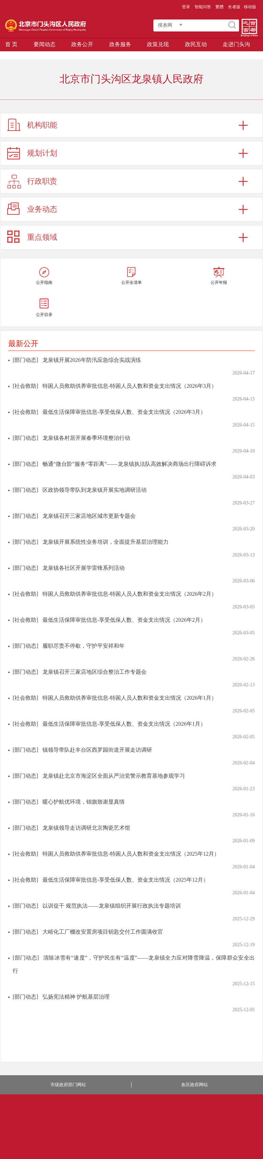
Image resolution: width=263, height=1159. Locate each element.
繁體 (219, 6)
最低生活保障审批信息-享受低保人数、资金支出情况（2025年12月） (125, 880)
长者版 (234, 6)
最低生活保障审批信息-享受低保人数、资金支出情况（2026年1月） (124, 724)
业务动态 (42, 209)
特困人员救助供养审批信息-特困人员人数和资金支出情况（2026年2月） (129, 594)
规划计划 (42, 153)
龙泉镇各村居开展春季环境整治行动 (86, 438)
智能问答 (203, 6)
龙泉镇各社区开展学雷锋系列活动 (83, 568)
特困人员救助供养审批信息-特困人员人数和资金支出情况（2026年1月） (129, 698)
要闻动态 (44, 44)
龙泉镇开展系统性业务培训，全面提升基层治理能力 (105, 542)
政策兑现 (158, 44)
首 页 (11, 44)
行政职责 (42, 181)
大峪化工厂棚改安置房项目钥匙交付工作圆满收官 (102, 932)
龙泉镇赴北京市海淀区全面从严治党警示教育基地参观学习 (113, 776)
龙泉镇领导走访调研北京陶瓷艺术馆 (86, 828)
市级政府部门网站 (68, 1084)
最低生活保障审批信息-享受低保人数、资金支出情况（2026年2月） (124, 620)
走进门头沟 (236, 44)
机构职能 (42, 125)
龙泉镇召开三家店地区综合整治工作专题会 (94, 672)
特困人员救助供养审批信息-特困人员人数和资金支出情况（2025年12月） (131, 854)
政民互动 (196, 44)
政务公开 (82, 44)
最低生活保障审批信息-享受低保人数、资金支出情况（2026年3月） (124, 412)
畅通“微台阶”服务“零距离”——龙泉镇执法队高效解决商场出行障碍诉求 (129, 464)
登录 (186, 6)
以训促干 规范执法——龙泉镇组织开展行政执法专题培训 (111, 906)
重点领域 (42, 237)
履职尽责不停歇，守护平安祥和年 (83, 646)
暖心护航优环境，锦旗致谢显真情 (83, 802)
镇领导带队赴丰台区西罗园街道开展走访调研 (97, 750)
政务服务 (120, 44)
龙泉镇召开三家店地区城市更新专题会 (89, 516)
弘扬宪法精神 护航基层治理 (76, 997)
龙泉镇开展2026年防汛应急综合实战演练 (91, 360)
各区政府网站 (194, 1084)
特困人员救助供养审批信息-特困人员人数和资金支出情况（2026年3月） (129, 386)
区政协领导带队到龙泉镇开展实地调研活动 (94, 490)
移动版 (250, 6)
